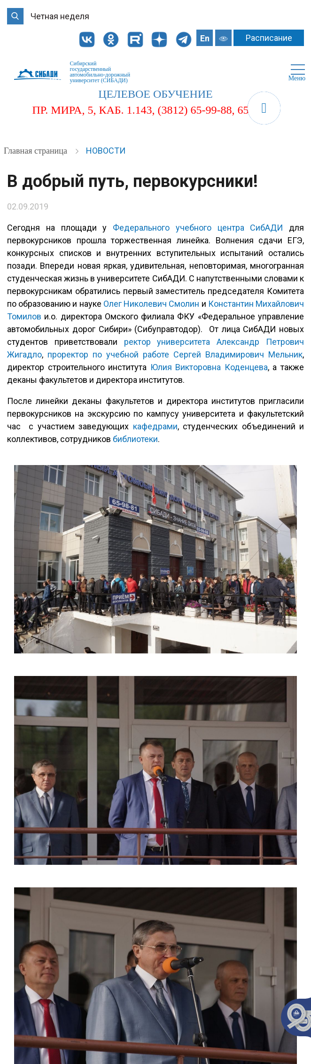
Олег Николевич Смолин (151, 304)
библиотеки (135, 439)
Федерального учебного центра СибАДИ (198, 228)
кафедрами (155, 426)
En (205, 38)
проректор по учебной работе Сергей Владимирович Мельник (175, 354)
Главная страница (36, 150)
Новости (105, 150)
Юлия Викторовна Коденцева (209, 367)
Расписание (269, 38)
